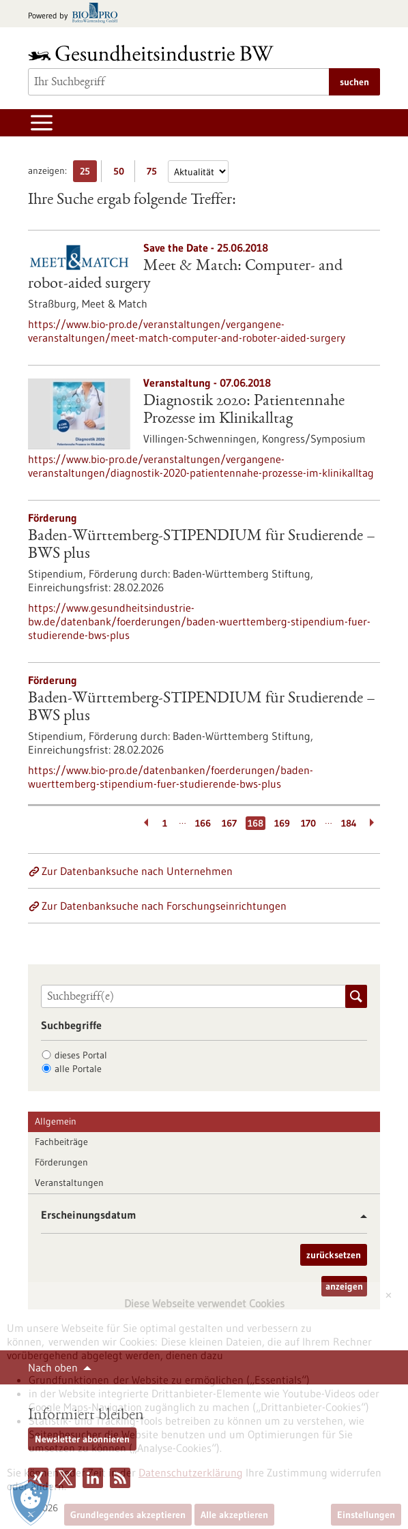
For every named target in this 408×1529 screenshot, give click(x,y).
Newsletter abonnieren (82, 1439)
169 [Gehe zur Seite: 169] (282, 823)
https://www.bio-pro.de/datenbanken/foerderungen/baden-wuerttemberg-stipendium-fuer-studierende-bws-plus (170, 776)
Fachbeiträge (61, 1141)
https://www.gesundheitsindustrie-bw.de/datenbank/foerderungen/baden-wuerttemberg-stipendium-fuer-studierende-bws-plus (199, 621)
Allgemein (55, 1121)
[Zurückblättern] (143, 823)
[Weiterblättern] (373, 823)
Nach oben (53, 1367)
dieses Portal (81, 1055)
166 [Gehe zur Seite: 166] (203, 823)
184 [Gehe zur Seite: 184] (349, 823)
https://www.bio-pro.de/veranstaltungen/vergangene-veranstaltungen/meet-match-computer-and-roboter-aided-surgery (186, 330)
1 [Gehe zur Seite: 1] (164, 823)
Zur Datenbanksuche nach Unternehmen (137, 871)
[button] (358, 1216)
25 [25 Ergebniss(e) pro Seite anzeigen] (88, 173)
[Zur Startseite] (154, 53)
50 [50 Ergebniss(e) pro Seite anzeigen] (122, 173)
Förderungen (61, 1162)
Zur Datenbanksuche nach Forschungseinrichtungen (164, 905)
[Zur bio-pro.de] (77, 14)
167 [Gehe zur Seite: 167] (229, 823)
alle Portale (78, 1069)
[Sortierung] (198, 171)
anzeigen (344, 1286)
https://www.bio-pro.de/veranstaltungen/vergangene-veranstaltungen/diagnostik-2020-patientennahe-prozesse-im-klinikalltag (201, 465)
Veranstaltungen (69, 1182)
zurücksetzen (333, 1255)
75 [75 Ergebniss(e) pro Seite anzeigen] (155, 173)
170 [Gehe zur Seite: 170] (308, 823)
